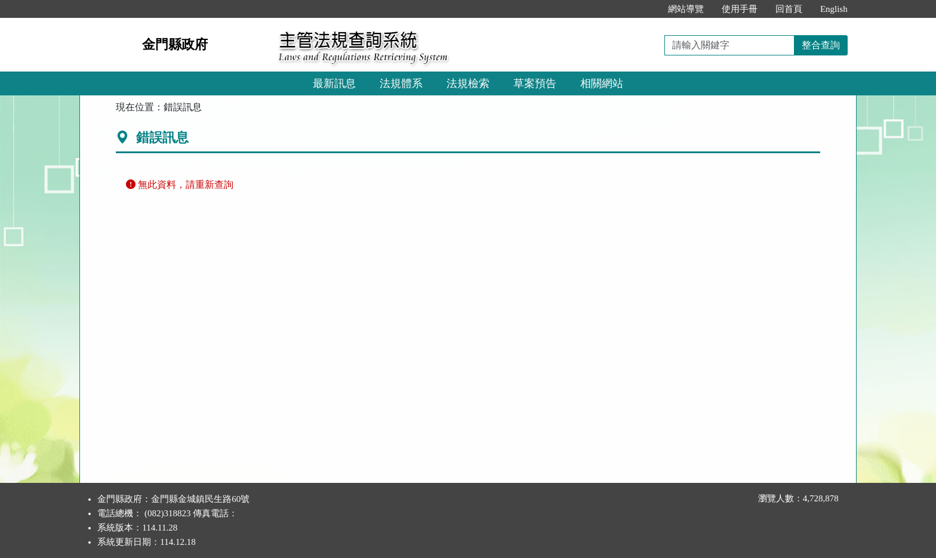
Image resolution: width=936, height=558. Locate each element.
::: (646, 9)
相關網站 (601, 83)
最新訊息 (334, 83)
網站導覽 (686, 9)
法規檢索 (468, 83)
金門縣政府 (175, 44)
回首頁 (788, 9)
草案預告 (534, 83)
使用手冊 (740, 9)
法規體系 (401, 83)
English (834, 9)
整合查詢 (821, 45)
